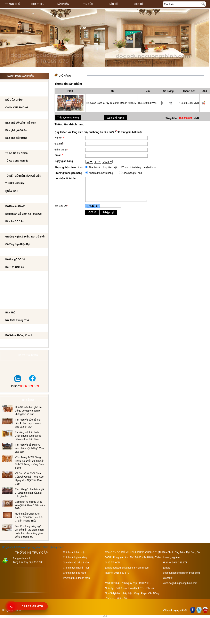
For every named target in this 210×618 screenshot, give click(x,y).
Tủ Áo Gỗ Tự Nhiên (16, 153)
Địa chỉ (59, 143)
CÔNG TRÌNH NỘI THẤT (18, 85)
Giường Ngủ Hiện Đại (17, 244)
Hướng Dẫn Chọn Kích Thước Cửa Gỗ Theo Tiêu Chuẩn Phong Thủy (29, 517)
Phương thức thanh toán (69, 167)
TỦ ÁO (8, 145)
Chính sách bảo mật (74, 552)
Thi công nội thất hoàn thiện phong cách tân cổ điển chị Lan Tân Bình (28, 436)
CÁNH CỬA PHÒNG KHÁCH (20, 92)
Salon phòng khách (53, 547)
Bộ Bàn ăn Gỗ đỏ (15, 206)
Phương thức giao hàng (68, 173)
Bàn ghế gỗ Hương (16, 137)
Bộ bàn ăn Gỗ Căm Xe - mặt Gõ (23, 213)
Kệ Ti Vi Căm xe (14, 267)
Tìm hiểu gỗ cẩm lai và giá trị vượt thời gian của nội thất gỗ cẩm (29, 493)
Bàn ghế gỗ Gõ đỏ (15, 130)
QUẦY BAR (11, 191)
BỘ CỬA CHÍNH (14, 100)
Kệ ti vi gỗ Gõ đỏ (15, 259)
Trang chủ (12, 4)
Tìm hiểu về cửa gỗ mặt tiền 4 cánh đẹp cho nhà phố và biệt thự (28, 423)
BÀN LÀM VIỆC (13, 275)
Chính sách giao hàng (75, 557)
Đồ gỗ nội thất (10, 547)
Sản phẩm (63, 4)
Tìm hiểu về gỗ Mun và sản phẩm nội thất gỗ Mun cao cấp (29, 448)
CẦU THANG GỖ (13, 297)
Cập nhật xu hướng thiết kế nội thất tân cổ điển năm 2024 (30, 505)
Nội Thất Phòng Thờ (17, 305)
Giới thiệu (37, 4)
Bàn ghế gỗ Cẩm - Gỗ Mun (20, 122)
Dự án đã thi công (16, 343)
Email (59, 155)
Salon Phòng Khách (18, 328)
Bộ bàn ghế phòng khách (21, 115)
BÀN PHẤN (10, 282)
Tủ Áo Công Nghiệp (16, 160)
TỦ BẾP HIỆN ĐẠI (15, 183)
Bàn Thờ (10, 312)
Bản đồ (113, 4)
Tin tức (88, 4)
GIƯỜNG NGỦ (12, 229)
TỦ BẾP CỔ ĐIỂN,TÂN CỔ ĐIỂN (23, 175)
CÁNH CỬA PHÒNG (16, 107)
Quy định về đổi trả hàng (76, 562)
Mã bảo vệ (61, 205)
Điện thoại (61, 149)
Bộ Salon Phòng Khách (18, 335)
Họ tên (59, 137)
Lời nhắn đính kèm (65, 178)
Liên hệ (138, 4)
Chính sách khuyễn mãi (76, 567)
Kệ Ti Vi (8, 252)
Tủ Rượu (10, 290)
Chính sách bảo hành (74, 572)
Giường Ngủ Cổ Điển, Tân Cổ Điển (25, 236)
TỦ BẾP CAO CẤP (14, 168)
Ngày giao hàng (64, 161)
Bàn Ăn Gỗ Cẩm (14, 221)
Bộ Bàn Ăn (11, 199)
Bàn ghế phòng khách (30, 547)
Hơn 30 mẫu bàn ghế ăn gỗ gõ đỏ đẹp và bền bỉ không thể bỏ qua (28, 411)
